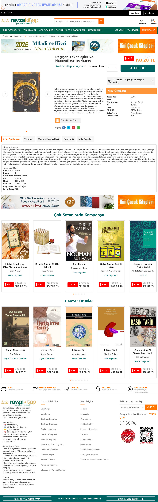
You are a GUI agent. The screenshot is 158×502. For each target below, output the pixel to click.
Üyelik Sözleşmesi (49, 434)
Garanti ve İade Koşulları (52, 444)
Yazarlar (120, 30)
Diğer (22, 36)
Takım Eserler (63, 30)
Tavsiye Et (69, 139)
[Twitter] (129, 423)
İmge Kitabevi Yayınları (15, 358)
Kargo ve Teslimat (49, 464)
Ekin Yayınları (110, 275)
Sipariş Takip (86, 439)
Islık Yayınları (110, 358)
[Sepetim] (153, 21)
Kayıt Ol (151, 407)
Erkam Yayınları (47, 275)
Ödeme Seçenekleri (48, 139)
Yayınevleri (133, 30)
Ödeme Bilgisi (47, 454)
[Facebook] (122, 423)
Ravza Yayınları (15, 275)
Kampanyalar (148, 30)
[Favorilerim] (141, 21)
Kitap (16, 36)
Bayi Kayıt (45, 414)
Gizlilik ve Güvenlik (49, 449)
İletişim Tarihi (111, 350)
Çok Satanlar (46, 30)
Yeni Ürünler (85, 419)
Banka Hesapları (48, 429)
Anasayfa (7, 36)
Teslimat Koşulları (49, 419)
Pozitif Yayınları (142, 361)
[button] (26, 131)
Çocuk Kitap (79, 30)
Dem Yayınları (79, 358)
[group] (26, 92)
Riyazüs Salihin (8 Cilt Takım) (47, 265)
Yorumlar (28, 139)
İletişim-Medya (32, 36)
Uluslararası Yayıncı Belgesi (53, 470)
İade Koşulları (85, 139)
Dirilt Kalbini (78, 264)
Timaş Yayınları (78, 272)
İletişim (83, 408)
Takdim (142, 275)
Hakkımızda (85, 444)
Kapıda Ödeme (48, 459)
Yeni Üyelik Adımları (89, 454)
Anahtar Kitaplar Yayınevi (70, 66)
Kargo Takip (6, 12)
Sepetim (84, 434)
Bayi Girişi (45, 408)
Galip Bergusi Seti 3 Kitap (111, 265)
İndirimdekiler (86, 424)
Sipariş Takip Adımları (90, 449)
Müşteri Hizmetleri (88, 429)
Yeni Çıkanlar (30, 30)
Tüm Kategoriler (11, 30)
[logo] (19, 21)
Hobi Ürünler (95, 30)
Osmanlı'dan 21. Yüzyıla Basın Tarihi (142, 352)
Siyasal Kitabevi (47, 358)
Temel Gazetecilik (15, 350)
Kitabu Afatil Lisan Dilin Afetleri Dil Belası (15, 265)
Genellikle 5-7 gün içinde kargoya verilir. (128, 81)
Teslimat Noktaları (49, 424)
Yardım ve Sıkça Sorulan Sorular (94, 459)
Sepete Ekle (138, 68)
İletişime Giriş (47, 350)
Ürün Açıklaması (11, 139)
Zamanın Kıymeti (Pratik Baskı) (143, 265)
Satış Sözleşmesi (48, 439)
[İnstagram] (136, 423)
